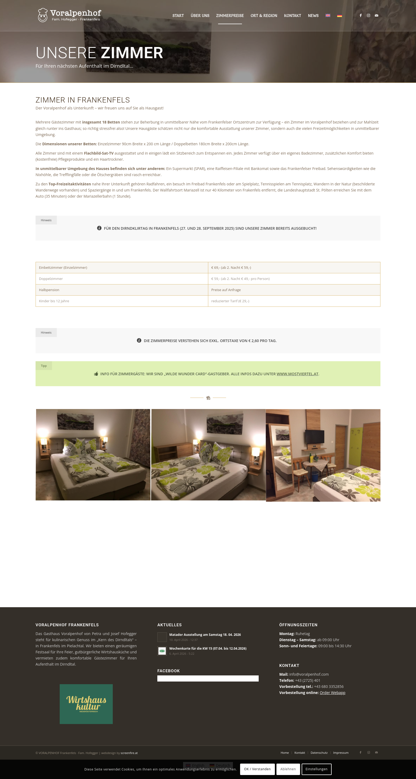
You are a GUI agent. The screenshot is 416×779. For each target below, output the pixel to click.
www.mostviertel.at (297, 373)
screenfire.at (129, 753)
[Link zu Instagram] (368, 15)
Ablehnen (288, 769)
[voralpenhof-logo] (78, 15)
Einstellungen (317, 769)
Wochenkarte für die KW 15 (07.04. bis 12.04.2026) (207, 648)
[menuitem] (178, 15)
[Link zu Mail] (376, 15)
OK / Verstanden (257, 769)
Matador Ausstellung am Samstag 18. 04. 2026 (205, 634)
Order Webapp (332, 692)
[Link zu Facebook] (361, 15)
